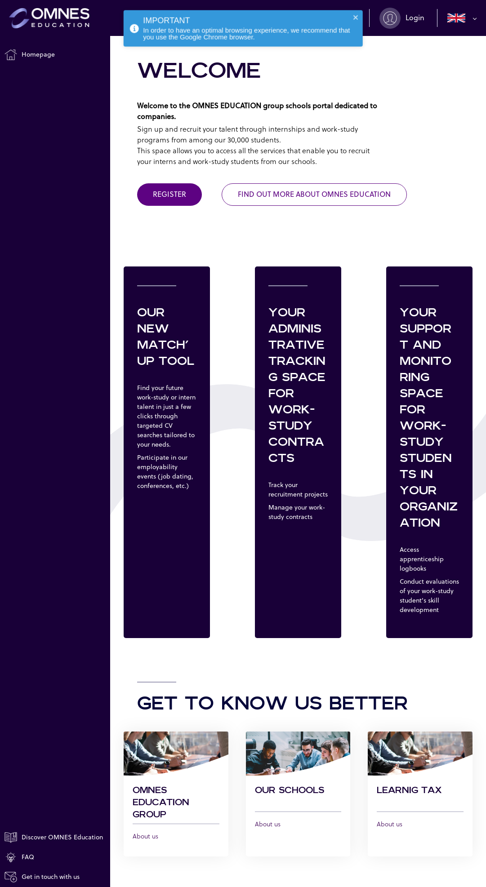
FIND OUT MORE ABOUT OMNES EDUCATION (314, 194)
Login (415, 17)
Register (169, 194)
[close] (356, 13)
